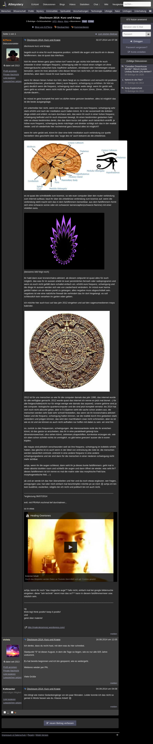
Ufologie (108, 11)
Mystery (40, 11)
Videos (72, 4)
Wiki (106, 4)
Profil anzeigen (10, 71)
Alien (66, 21)
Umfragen (127, 11)
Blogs (62, 4)
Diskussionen (49, 4)
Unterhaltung (140, 11)
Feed (84, 21)
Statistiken (84, 4)
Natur (117, 11)
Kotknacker (9, 689)
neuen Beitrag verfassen (62, 723)
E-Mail (91, 21)
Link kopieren (9, 78)
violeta (6, 639)
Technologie (96, 11)
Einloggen (138, 41)
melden (113, 634)
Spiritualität (65, 11)
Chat (97, 4)
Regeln (31, 735)
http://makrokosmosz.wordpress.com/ (46, 627)
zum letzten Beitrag (107, 34)
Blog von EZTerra (43, 27)
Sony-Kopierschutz (137, 90)
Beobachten (63, 27)
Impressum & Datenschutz (14, 735)
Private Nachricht (11, 74)
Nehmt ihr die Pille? (137, 81)
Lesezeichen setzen (12, 81)
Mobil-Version (42, 735)
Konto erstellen (138, 52)
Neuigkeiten (118, 4)
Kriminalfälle (52, 11)
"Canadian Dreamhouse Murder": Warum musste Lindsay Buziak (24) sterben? (137, 70)
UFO (54, 21)
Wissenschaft (19, 11)
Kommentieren (81, 27)
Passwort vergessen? (136, 47)
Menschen (6, 11)
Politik (31, 11)
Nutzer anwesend (137, 19)
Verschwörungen (80, 11)
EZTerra (7, 40)
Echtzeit (35, 4)
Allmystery (15, 4)
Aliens (60, 21)
